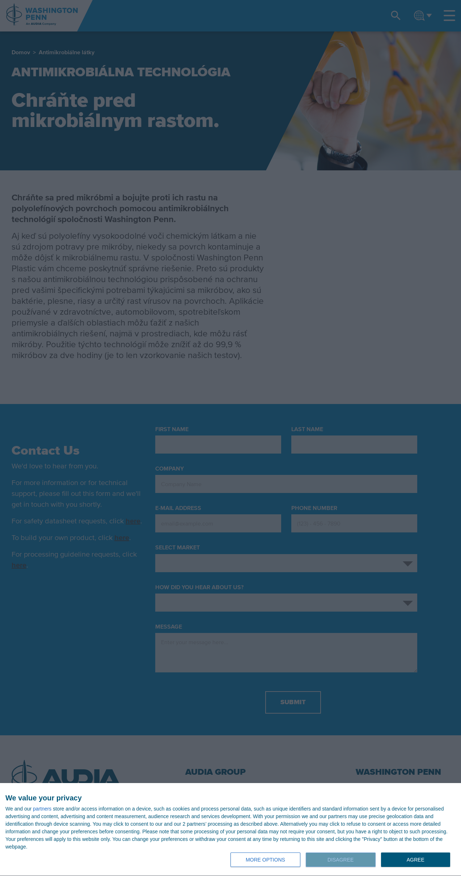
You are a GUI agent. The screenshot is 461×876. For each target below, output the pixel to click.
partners (42, 808)
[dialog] (230, 829)
